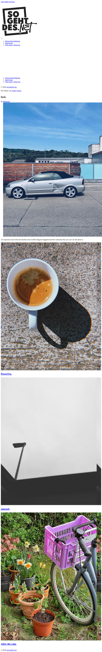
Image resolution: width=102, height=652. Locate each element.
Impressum (9, 43)
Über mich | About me (12, 45)
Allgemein (6, 101)
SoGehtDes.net (11, 87)
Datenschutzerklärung (12, 41)
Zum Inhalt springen (8, 2)
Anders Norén (16, 91)
